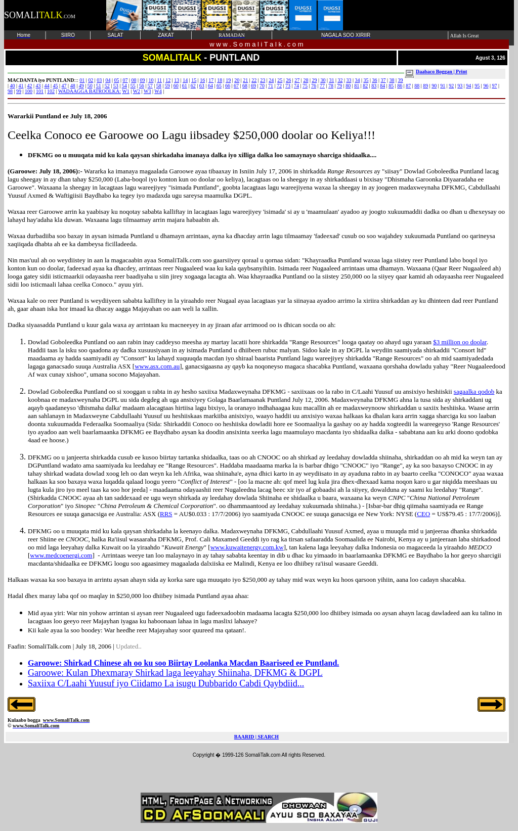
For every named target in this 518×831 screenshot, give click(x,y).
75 (305, 85)
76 (313, 85)
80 (348, 85)
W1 (125, 91)
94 (468, 85)
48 (72, 85)
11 (159, 80)
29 (314, 80)
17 (210, 80)
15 (193, 80)
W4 (157, 91)
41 (21, 85)
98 (10, 91)
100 (28, 91)
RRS (166, 514)
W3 (147, 91)
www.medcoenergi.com (61, 555)
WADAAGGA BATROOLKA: (89, 91)
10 (150, 80)
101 (40, 91)
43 (38, 85)
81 (356, 85)
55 (133, 85)
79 (339, 85)
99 (18, 91)
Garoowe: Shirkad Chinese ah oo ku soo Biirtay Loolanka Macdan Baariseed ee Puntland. (183, 663)
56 (141, 85)
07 (124, 80)
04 (107, 80)
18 (219, 80)
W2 (136, 91)
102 (51, 91)
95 (477, 85)
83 (373, 85)
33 (348, 80)
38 (392, 80)
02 (90, 80)
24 (271, 80)
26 (288, 80)
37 (383, 80)
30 (322, 80)
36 (374, 80)
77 (322, 85)
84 (382, 85)
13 (176, 80)
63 (201, 85)
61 (184, 85)
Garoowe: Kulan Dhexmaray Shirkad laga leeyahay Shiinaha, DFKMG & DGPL (175, 673)
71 (270, 85)
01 (81, 80)
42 (29, 85)
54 (124, 85)
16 (202, 80)
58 (158, 85)
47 (64, 85)
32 (339, 80)
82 (365, 85)
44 (47, 85)
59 (167, 85)
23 (262, 80)
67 (236, 85)
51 (98, 85)
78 (330, 85)
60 (176, 85)
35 (365, 80)
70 (262, 85)
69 (253, 85)
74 (296, 85)
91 (442, 85)
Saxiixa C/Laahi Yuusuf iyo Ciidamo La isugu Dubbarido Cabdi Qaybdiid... (166, 683)
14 (185, 80)
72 (279, 85)
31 (331, 80)
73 (287, 85)
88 (416, 85)
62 (193, 85)
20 (236, 80)
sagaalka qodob (474, 391)
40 (12, 85)
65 (219, 85)
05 (116, 80)
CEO (423, 514)
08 (133, 80)
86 (399, 85)
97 (494, 85)
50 (90, 85)
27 (296, 80)
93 (459, 85)
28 (305, 80)
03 (99, 80)
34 (357, 80)
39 (400, 80)
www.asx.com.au (157, 366)
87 (408, 85)
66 (227, 85)
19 (228, 80)
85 (391, 85)
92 (451, 85)
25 (279, 80)
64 (210, 85)
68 (244, 85)
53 (115, 85)
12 (167, 80)
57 (150, 85)
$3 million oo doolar (460, 342)
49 (81, 85)
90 (434, 85)
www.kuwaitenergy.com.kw (247, 547)
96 (485, 85)
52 (107, 85)
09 (142, 80)
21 (245, 80)
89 (425, 85)
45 (55, 85)
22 (253, 80)
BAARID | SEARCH (256, 737)
